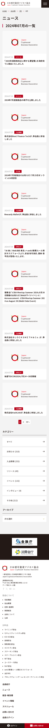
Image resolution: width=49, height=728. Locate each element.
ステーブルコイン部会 (12, 655)
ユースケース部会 (11, 662)
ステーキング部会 (11, 651)
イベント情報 (8, 700)
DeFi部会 (7, 666)
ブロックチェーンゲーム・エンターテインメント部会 (24, 677)
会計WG (7, 673)
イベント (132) (13, 480)
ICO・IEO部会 (9, 637)
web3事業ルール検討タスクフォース (18, 669)
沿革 (6, 618)
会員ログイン (8, 717)
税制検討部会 (9, 644)
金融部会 (7, 640)
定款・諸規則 (9, 607)
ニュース (6, 689)
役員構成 (7, 600)
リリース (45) (12, 471)
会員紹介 (6, 684)
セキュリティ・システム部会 (14, 633)
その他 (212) (12, 500)
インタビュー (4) (14, 490)
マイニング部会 (10, 629)
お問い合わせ (8, 711)
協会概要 (7, 603)
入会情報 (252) (13, 461)
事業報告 (7, 610)
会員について (9, 614)
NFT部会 (7, 658)
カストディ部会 (10, 648)
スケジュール (8, 706)
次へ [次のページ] (28, 422)
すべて (9, 441)
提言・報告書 (7, 695)
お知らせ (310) (13, 451)
